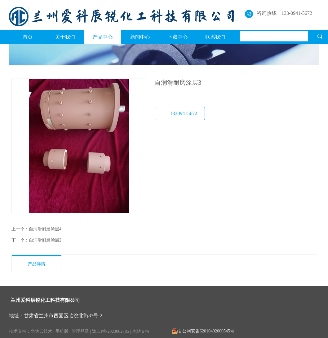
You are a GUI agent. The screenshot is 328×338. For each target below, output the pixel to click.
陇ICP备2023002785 (110, 331)
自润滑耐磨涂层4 (45, 229)
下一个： (20, 240)
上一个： (20, 229)
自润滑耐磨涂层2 (45, 240)
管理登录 (80, 331)
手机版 (62, 331)
